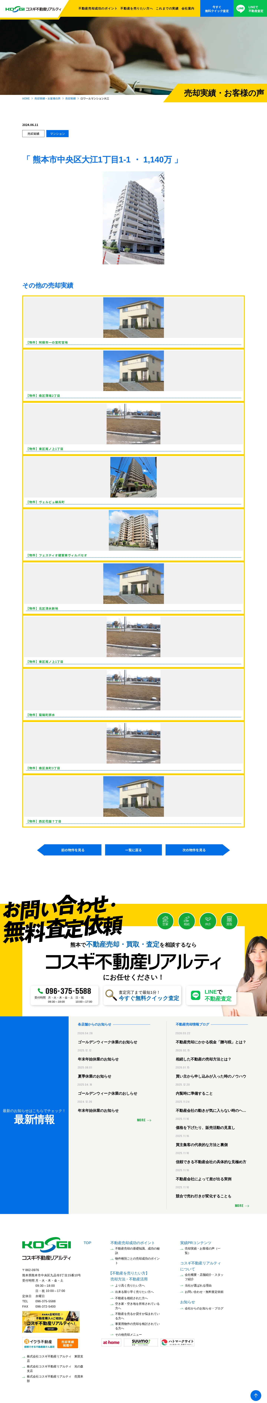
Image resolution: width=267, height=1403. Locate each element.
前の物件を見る (73, 849)
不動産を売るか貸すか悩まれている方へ (137, 1314)
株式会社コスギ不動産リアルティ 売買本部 (55, 1377)
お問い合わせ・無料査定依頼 (204, 1290)
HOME (26, 98)
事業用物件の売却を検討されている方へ (137, 1324)
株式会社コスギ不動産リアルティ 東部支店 (55, 1357)
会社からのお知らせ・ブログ (204, 1306)
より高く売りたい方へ (130, 1283)
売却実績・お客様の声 (47, 98)
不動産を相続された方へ (131, 1296)
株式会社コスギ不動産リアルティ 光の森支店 (55, 1367)
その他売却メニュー (128, 1332)
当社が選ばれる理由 (198, 1283)
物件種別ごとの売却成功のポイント (137, 1259)
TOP (87, 1241)
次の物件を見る (194, 849)
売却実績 (70, 98)
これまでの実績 (167, 8)
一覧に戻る (133, 849)
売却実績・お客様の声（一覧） (202, 1249)
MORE (141, 1118)
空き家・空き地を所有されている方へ (137, 1304)
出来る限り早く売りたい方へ (134, 1290)
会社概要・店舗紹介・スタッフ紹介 (204, 1275)
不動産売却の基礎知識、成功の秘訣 (137, 1249)
